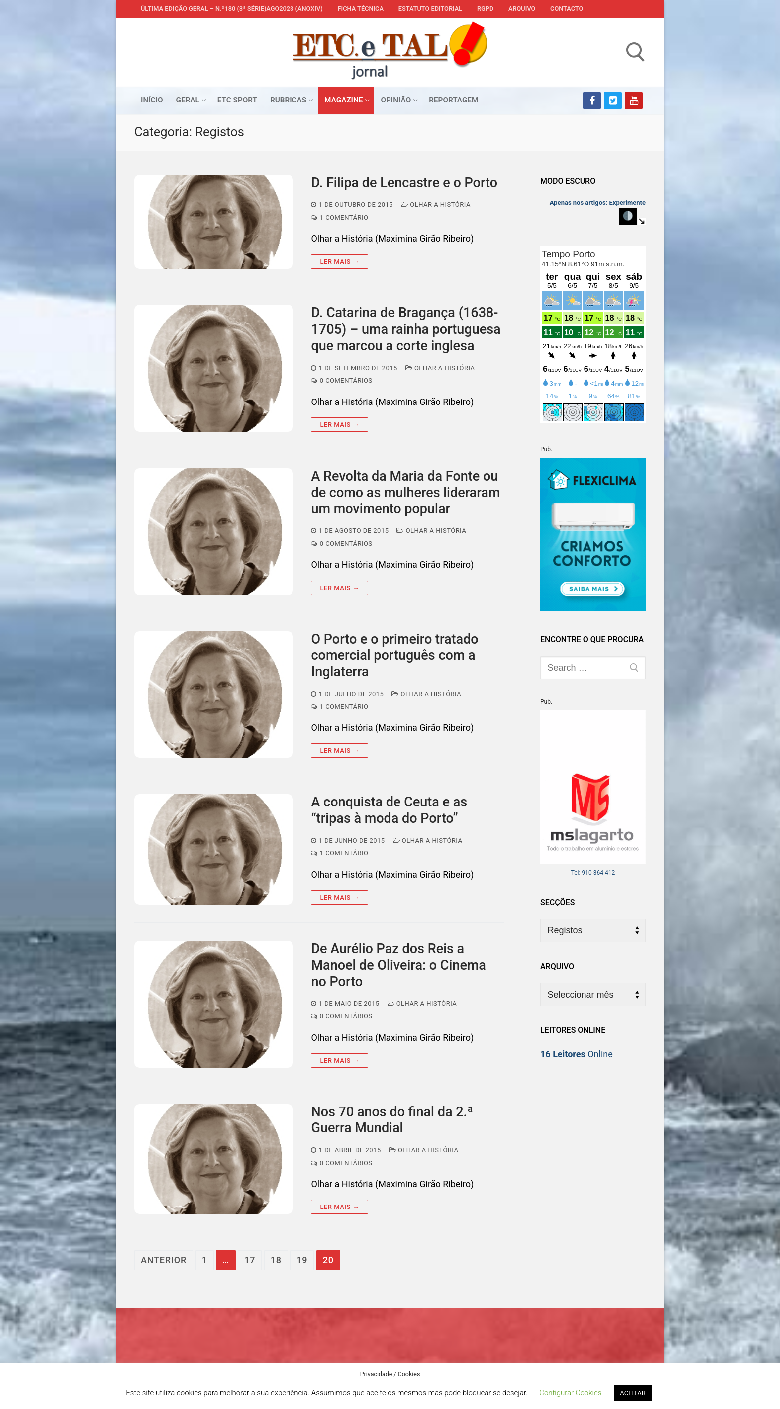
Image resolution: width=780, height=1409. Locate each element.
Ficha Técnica (361, 8)
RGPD (485, 8)
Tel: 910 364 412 (593, 872)
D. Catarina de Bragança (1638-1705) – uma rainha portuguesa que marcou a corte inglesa (405, 329)
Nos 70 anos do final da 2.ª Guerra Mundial (392, 1120)
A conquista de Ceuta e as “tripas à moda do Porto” (389, 810)
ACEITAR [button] (632, 1393)
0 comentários (341, 380)
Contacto (566, 8)
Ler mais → (339, 261)
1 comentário (339, 217)
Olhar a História (436, 204)
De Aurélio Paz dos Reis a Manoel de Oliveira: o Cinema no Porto (398, 965)
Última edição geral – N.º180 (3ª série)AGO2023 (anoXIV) (232, 8)
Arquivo (521, 8)
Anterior (164, 1260)
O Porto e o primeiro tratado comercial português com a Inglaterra (394, 655)
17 (249, 1260)
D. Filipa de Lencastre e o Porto (404, 183)
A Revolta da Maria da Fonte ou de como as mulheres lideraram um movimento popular (405, 492)
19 (301, 1260)
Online (576, 1054)
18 (276, 1260)
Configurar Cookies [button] (570, 1392)
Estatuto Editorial (430, 8)
